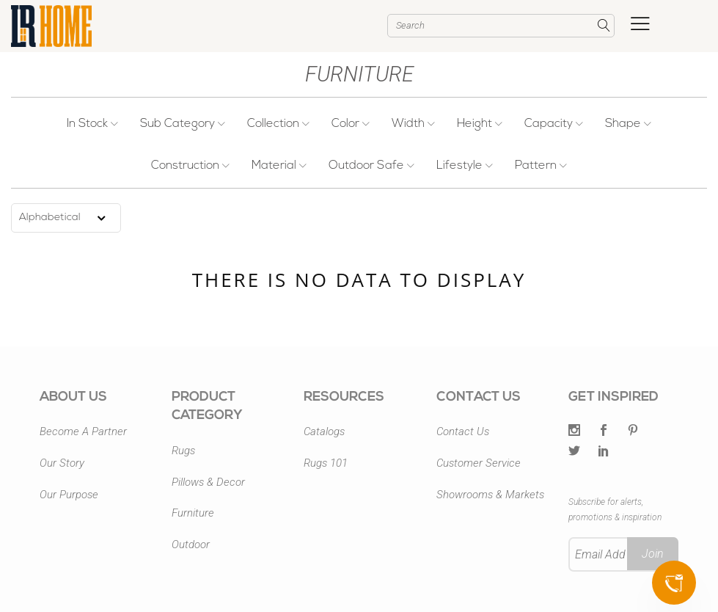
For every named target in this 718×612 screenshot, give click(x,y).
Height (479, 124)
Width (413, 124)
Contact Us (462, 431)
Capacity (553, 124)
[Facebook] (603, 431)
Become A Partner (83, 431)
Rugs (183, 450)
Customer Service (478, 463)
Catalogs (324, 431)
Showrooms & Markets (490, 494)
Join (653, 554)
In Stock (92, 124)
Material (279, 166)
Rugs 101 (326, 463)
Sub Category (182, 124)
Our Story (62, 463)
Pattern (541, 166)
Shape (628, 124)
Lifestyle (464, 166)
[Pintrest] (633, 431)
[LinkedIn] (603, 452)
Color (350, 124)
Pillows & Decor (208, 482)
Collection (278, 124)
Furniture (193, 513)
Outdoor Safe (371, 166)
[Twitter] (574, 431)
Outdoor (191, 544)
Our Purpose (69, 494)
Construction (190, 166)
